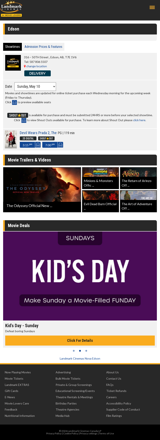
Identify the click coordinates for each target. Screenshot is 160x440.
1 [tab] (74, 351)
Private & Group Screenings (74, 385)
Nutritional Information (20, 415)
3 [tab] (86, 351)
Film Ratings (114, 415)
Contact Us (113, 378)
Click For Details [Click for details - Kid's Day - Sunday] (80, 340)
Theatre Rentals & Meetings (74, 397)
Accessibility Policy (118, 403)
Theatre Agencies (67, 409)
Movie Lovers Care (17, 403)
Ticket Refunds (116, 391)
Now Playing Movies (18, 372)
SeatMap (38, 145)
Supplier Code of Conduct (123, 409)
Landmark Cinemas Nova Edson (80, 358)
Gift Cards (11, 391)
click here (139, 120)
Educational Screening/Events (75, 391)
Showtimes (12, 47)
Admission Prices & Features (43, 47)
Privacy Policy (53, 433)
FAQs (110, 385)
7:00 (50, 144)
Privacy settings (88, 433)
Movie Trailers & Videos (29, 160)
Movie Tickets (14, 378)
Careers (111, 397)
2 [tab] (80, 351)
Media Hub (63, 415)
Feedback (11, 409)
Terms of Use (106, 433)
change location (35, 66)
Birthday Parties (66, 403)
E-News (10, 397)
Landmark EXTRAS (17, 385)
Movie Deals (19, 225)
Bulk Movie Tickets (68, 378)
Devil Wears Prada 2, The (38, 133)
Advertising (63, 372)
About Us (112, 372)
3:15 (27, 144)
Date (8, 86)
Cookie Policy (70, 433)
